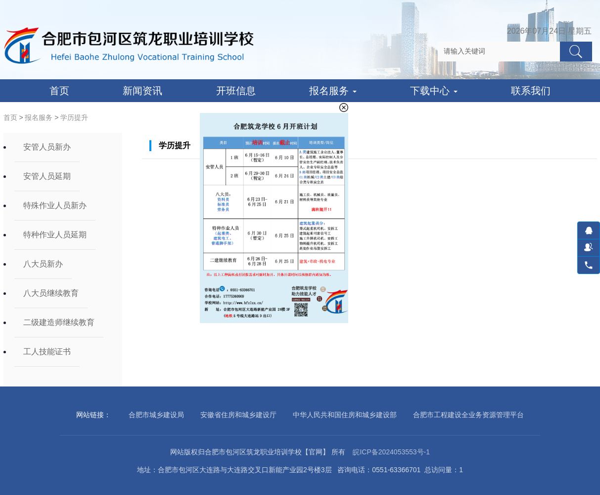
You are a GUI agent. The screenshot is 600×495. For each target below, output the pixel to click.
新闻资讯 (142, 90)
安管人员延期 (47, 176)
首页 (59, 90)
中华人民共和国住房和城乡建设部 (345, 415)
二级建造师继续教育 (58, 322)
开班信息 (236, 90)
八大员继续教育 (51, 293)
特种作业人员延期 (55, 234)
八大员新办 (43, 264)
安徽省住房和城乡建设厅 (238, 415)
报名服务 (333, 90)
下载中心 (434, 90)
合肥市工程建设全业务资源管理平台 (468, 415)
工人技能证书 (47, 351)
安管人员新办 (47, 147)
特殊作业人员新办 (55, 205)
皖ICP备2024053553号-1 (391, 452)
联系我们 (531, 90)
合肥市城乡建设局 (156, 415)
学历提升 (74, 117)
